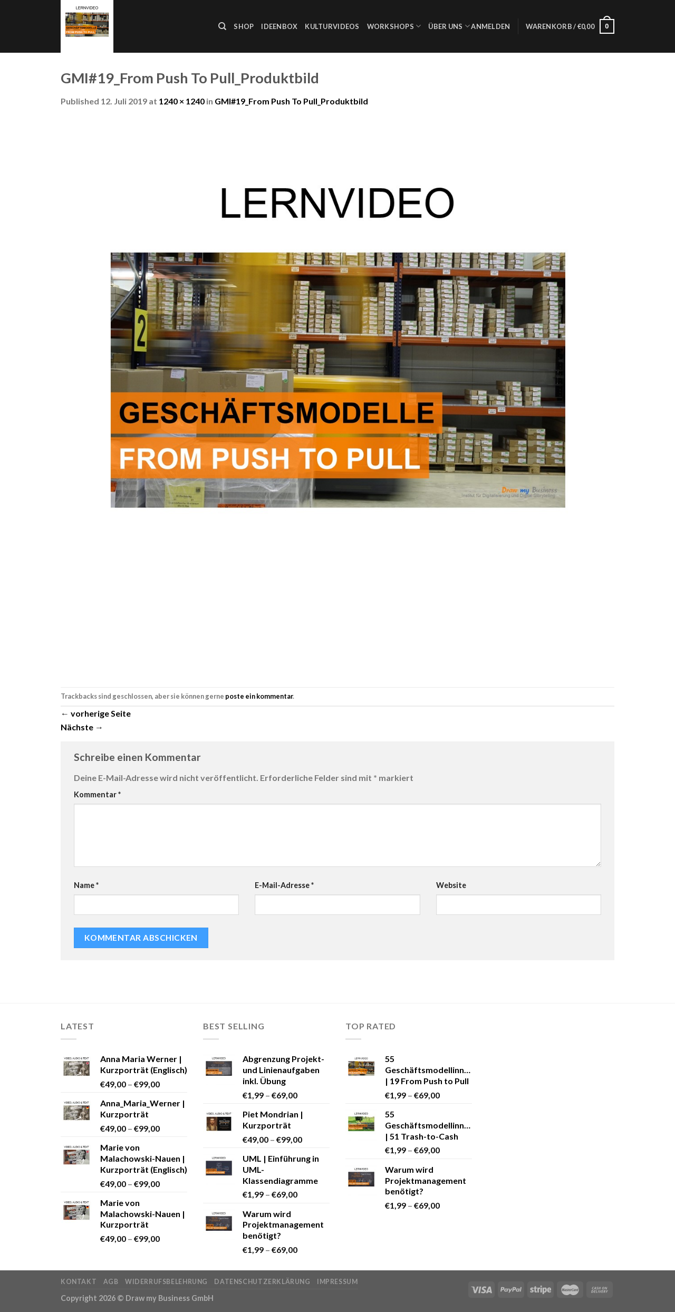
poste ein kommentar (259, 696)
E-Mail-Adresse (284, 885)
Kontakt (79, 1282)
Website (451, 885)
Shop (244, 26)
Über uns (449, 26)
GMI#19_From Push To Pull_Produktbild (291, 101)
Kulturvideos (332, 26)
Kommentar (97, 794)
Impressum (337, 1282)
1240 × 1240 (182, 101)
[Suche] (222, 26)
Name (86, 885)
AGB (111, 1282)
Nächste (82, 727)
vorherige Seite (96, 713)
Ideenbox (279, 26)
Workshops (394, 26)
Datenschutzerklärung (262, 1282)
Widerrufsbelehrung (166, 1282)
